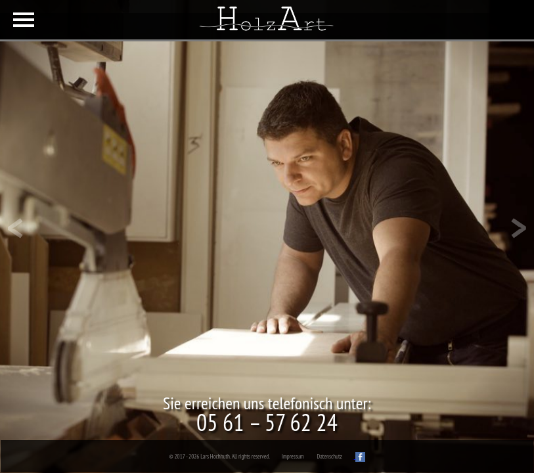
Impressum (293, 456)
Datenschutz (329, 456)
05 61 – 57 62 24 (267, 422)
